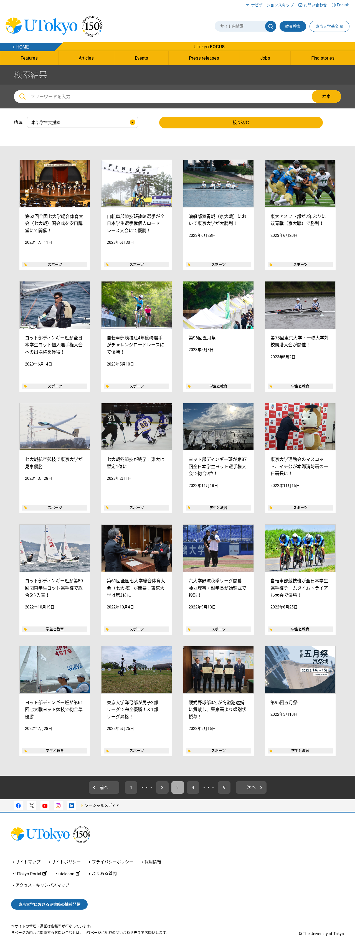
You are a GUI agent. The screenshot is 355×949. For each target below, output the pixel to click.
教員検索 (293, 26)
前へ (104, 787)
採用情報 (152, 862)
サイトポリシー (66, 862)
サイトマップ (28, 862)
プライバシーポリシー (112, 862)
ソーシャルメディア (102, 805)
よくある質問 (104, 874)
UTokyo (209, 46)
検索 (326, 96)
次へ (251, 787)
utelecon (69, 873)
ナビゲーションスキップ (272, 5)
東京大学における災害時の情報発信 (49, 904)
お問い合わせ (315, 5)
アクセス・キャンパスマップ (42, 885)
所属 (18, 122)
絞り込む (241, 122)
